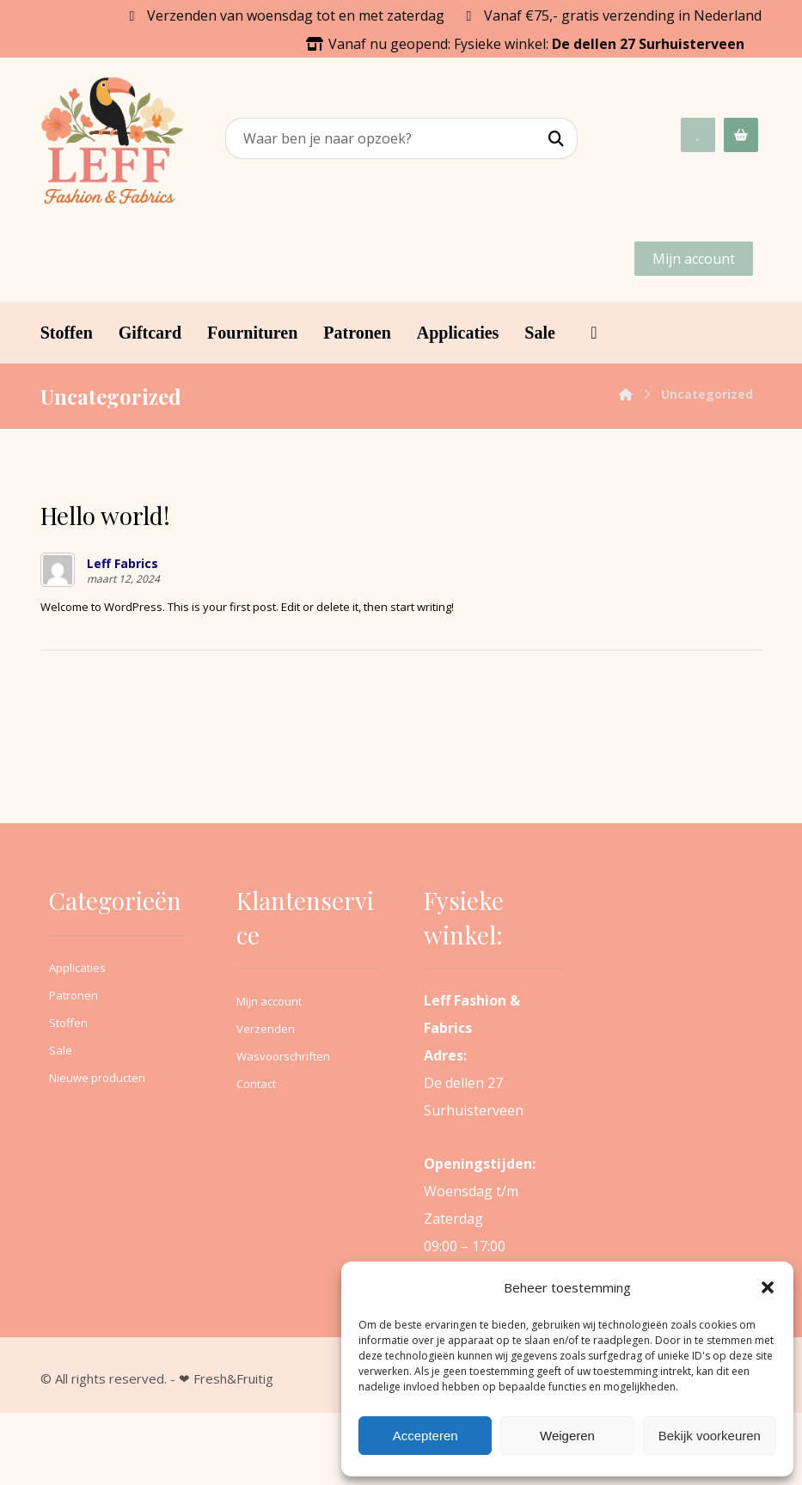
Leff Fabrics (122, 636)
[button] (767, 1287)
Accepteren (425, 1435)
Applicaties (77, 1040)
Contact (256, 1156)
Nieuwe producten (97, 1150)
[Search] (556, 139)
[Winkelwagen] (741, 134)
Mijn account (269, 1073)
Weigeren (567, 1435)
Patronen (73, 1067)
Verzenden (265, 1101)
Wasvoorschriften (283, 1128)
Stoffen (68, 1095)
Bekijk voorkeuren (709, 1435)
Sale (60, 1122)
